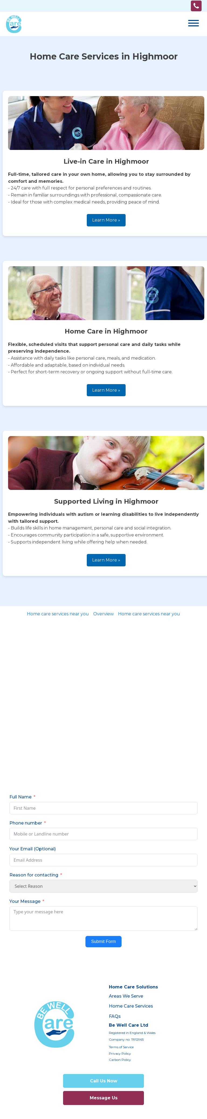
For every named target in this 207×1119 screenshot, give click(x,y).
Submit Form (103, 941)
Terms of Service (121, 1047)
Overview (103, 613)
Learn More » (106, 220)
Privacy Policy (120, 1053)
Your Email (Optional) (32, 848)
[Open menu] (193, 23)
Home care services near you (58, 613)
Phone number (25, 823)
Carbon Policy (120, 1060)
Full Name (20, 796)
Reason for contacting (33, 875)
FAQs (115, 1016)
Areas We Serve (126, 996)
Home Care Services (131, 1006)
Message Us (104, 1097)
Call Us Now (103, 1080)
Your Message (24, 901)
